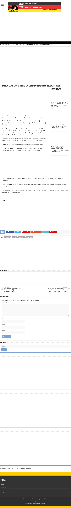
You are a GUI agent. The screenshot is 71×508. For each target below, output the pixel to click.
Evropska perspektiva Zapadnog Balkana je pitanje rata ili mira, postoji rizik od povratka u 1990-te (57, 290)
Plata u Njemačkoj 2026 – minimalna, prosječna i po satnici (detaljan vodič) (59, 126)
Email (4, 324)
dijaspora (8, 237)
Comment (5, 302)
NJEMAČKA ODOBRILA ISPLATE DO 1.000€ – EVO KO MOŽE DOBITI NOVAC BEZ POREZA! (59, 104)
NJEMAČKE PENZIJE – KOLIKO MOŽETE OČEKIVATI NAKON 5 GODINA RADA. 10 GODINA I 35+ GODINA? (60, 148)
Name (4, 319)
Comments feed (5, 490)
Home (2, 44)
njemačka (29, 237)
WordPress (33, 499)
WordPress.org (5, 492)
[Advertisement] (35, 27)
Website (4, 330)
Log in (2, 484)
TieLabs (46, 499)
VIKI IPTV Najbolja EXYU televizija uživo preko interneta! (15, 468)
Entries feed (4, 487)
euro (14, 237)
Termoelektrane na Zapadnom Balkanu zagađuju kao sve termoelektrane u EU (13, 289)
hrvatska (21, 237)
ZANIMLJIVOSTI (9, 44)
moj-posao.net (9, 196)
